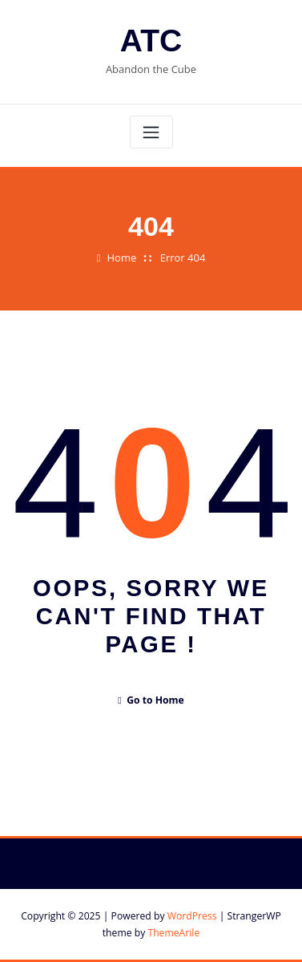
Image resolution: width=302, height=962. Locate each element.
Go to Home (151, 700)
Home (122, 257)
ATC (151, 40)
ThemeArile (173, 933)
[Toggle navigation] (151, 132)
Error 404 (183, 257)
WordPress (192, 916)
